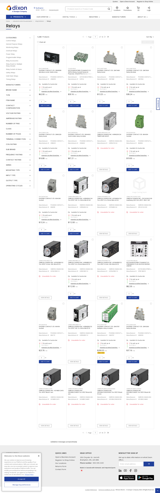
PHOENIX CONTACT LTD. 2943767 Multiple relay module (108, 327)
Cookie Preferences (91, 489)
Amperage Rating (14, 118)
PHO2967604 (131, 69)
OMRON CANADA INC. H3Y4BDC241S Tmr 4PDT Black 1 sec (51, 391)
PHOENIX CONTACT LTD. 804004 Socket (137, 135)
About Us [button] (142, 17)
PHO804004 (130, 133)
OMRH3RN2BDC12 (74, 325)
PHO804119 (43, 325)
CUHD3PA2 (72, 69)
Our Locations (60, 463)
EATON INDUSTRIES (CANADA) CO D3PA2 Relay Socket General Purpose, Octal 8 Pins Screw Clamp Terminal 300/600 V (80, 73)
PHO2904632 (73, 133)
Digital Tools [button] (69, 17)
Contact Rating (13, 160)
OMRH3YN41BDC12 (104, 261)
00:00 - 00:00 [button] (40, 10)
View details (103, 169)
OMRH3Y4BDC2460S (75, 389)
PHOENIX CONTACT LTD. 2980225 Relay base (50, 135)
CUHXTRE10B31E (131, 261)
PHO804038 (43, 197)
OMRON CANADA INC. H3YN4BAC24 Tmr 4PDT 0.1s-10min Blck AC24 (109, 199)
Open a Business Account (65, 457)
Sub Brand (11, 149)
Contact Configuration (13, 106)
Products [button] (18, 17)
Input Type (10, 175)
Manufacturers (119, 17)
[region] (21, 472)
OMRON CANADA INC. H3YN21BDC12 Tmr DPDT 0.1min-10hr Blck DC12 (51, 263)
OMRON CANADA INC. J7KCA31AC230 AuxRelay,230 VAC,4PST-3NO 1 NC (139, 199)
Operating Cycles (14, 186)
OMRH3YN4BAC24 (103, 197)
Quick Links (61, 453)
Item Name (10, 100)
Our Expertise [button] (42, 17)
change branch (53, 10)
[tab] (18, 37)
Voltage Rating (13, 113)
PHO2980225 (44, 133)
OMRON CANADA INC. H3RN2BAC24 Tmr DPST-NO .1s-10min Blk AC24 (80, 199)
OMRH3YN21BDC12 (45, 261)
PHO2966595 (44, 69)
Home (8, 21)
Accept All (21, 479)
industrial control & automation (22, 21)
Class (8, 129)
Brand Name (11, 90)
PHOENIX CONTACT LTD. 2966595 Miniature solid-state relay (50, 71)
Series (8, 165)
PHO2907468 (102, 69)
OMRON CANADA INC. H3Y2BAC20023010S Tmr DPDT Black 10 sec (109, 392)
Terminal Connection (16, 139)
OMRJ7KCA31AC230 (133, 197)
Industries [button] (93, 17)
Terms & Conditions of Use (106, 490)
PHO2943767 (102, 325)
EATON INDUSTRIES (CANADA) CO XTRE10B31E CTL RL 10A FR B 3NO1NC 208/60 (138, 264)
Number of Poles (13, 134)
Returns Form (60, 466)
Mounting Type (13, 170)
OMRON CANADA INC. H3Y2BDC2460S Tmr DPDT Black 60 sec (138, 392)
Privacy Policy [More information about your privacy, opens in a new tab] (29, 474)
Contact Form (60, 469)
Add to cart (45, 105)
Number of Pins (13, 123)
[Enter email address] (131, 464)
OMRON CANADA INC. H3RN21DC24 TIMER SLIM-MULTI (109, 135)
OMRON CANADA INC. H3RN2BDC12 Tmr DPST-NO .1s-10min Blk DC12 (80, 327)
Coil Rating (11, 144)
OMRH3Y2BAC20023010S (106, 389)
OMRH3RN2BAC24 (74, 197)
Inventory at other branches (50, 91)
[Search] (88, 9)
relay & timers (39, 21)
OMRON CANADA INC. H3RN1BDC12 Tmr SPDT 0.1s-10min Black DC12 (80, 263)
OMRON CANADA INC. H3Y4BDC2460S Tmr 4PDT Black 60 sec (80, 392)
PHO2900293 (131, 325)
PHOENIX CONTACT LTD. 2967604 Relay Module (137, 71)
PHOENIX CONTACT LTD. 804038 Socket (50, 199)
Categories (11, 38)
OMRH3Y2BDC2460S (133, 389)
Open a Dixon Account (127, 1)
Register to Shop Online (145, 1)
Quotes (115, 1)
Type (8, 95)
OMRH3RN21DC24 (103, 133)
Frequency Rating (14, 155)
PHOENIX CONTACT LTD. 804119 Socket (49, 327)
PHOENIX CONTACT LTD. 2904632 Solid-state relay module (79, 135)
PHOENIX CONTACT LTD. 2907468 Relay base (108, 71)
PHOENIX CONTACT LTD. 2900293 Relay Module (137, 327)
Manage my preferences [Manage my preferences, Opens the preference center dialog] (22, 485)
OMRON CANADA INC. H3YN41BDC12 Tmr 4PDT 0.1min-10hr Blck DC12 (109, 263)
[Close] (38, 456)
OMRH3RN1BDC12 (74, 261)
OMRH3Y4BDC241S (45, 389)
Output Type (11, 180)
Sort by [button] (149, 37)
